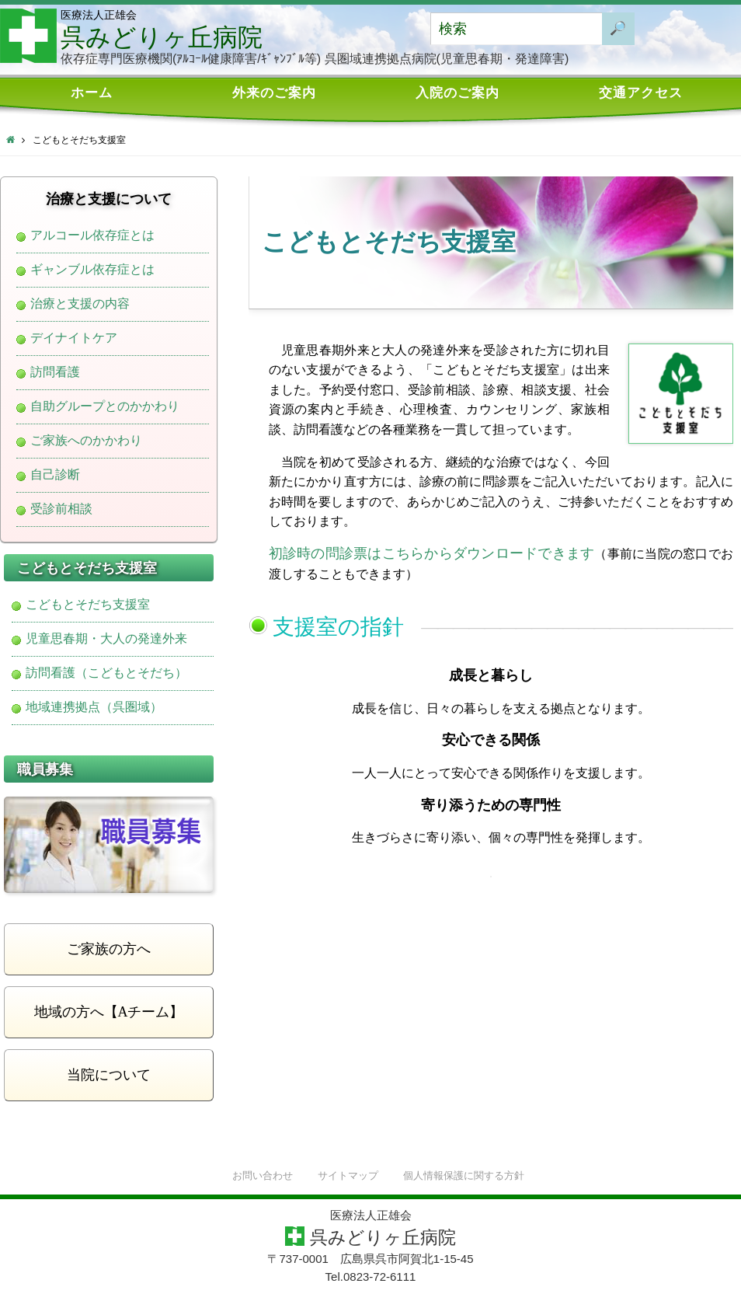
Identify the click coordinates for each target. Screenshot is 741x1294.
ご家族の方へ (109, 949)
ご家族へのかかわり (86, 441)
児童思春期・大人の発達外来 (106, 639)
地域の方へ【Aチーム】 (109, 1012)
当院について (109, 1075)
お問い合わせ (262, 1176)
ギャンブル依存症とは (92, 270)
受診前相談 (61, 509)
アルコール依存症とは (92, 235)
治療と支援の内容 (80, 304)
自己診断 (55, 475)
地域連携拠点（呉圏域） (94, 707)
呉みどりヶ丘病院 (162, 37)
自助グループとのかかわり (104, 406)
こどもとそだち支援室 (88, 605)
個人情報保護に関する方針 (463, 1176)
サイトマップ (348, 1176)
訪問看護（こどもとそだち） (106, 673)
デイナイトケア (73, 338)
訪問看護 (55, 372)
